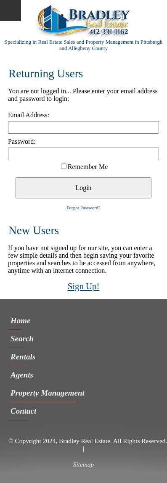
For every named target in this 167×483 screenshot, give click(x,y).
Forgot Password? (83, 207)
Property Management (44, 392)
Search (17, 338)
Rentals (18, 356)
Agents (17, 374)
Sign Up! (84, 286)
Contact (19, 410)
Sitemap (83, 464)
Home (16, 320)
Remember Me (88, 166)
